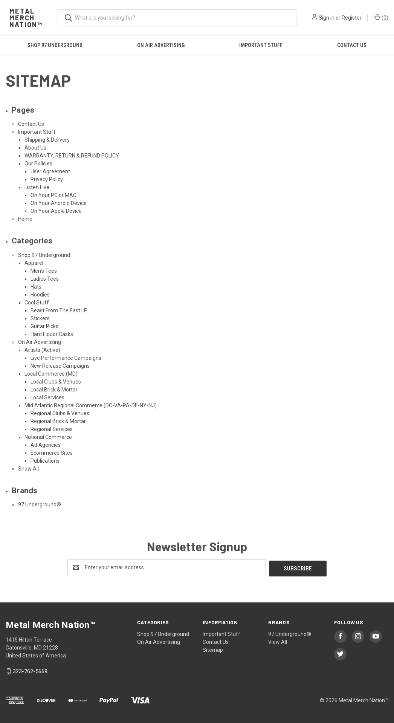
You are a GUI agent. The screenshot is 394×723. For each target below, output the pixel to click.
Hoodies (40, 295)
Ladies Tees (45, 279)
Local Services (47, 397)
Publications (45, 461)
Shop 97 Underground (54, 45)
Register (352, 18)
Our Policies (38, 163)
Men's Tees (44, 271)
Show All (28, 469)
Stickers (40, 318)
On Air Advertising (161, 45)
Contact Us (352, 45)
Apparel (33, 263)
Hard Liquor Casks (52, 334)
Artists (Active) (42, 350)
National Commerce (48, 437)
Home (25, 219)
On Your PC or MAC (53, 195)
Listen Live (36, 187)
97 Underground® (39, 504)
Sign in (326, 18)
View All (277, 641)
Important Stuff (261, 45)
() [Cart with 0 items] (381, 17)
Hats (36, 287)
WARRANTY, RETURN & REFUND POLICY (71, 156)
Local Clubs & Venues (56, 382)
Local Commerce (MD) (51, 374)
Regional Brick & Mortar (58, 421)
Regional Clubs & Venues (60, 413)
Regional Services (52, 429)
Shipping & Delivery (47, 140)
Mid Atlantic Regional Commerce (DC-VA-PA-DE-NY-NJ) (90, 405)
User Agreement (50, 171)
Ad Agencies (46, 445)
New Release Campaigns (60, 366)
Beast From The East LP (59, 310)
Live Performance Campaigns (66, 358)
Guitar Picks (44, 326)
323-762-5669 (30, 670)
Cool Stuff (36, 303)
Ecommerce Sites (52, 453)
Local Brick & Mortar (54, 390)
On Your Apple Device (56, 211)
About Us (35, 148)
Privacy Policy (47, 179)
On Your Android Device (59, 203)
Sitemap (213, 649)
